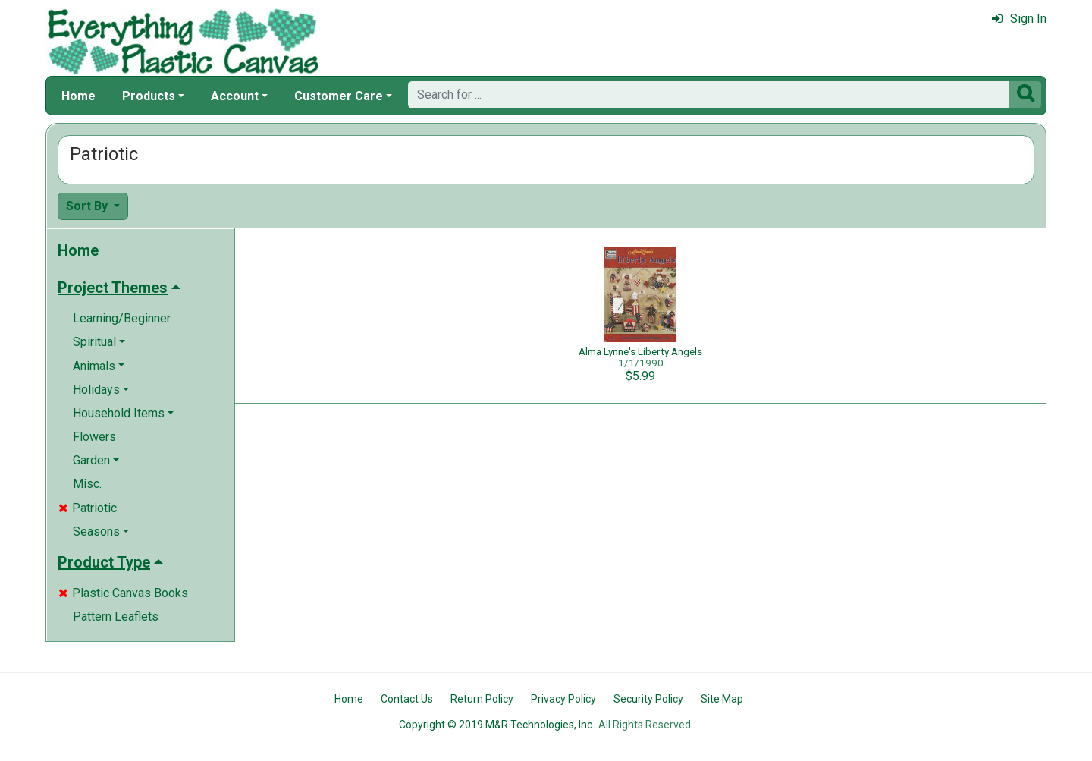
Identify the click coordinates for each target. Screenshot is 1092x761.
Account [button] (235, 96)
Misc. (87, 483)
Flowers (94, 436)
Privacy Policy (563, 699)
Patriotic (87, 508)
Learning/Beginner (122, 318)
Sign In (1019, 18)
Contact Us (407, 699)
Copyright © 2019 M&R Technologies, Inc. (497, 725)
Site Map (722, 699)
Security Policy (648, 699)
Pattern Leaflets (115, 616)
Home (78, 96)
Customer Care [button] (338, 96)
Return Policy (481, 699)
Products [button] (148, 96)
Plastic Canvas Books (123, 593)
